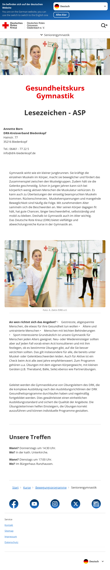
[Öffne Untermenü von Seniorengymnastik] (55, 34)
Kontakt (9, 525)
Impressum (11, 536)
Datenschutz (11, 542)
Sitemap (9, 530)
